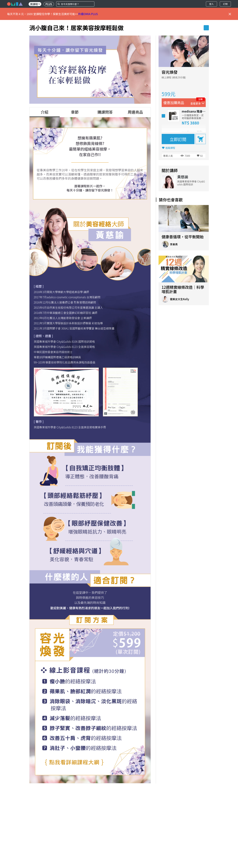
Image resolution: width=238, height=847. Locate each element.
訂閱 (225, 4)
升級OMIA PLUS (88, 14)
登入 (211, 4)
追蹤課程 (170, 147)
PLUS (48, 4)
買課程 (35, 4)
